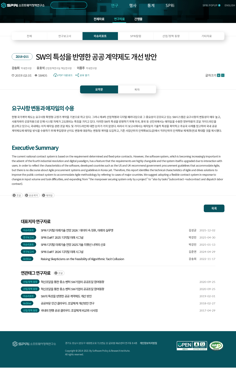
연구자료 (119, 20)
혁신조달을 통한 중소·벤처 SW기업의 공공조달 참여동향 (72, 283)
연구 (114, 5)
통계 (151, 5)
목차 (137, 91)
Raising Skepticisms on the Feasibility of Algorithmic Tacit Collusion (82, 260)
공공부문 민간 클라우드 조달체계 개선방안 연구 (67, 304)
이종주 (81, 69)
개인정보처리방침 (148, 344)
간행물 (140, 20)
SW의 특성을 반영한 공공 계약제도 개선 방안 (66, 297)
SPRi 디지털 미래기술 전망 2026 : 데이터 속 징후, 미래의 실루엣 (77, 231)
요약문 (99, 91)
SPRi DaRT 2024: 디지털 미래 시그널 (62, 253)
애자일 (49, 196)
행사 (132, 5)
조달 (18, 196)
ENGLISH (230, 5)
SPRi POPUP (211, 5)
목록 (214, 209)
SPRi (170, 5)
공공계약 (33, 196)
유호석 (41, 69)
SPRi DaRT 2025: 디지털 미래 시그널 (62, 239)
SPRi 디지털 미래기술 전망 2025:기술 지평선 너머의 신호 (73, 246)
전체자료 (97, 20)
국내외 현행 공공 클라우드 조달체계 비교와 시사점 (69, 312)
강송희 (16, 69)
